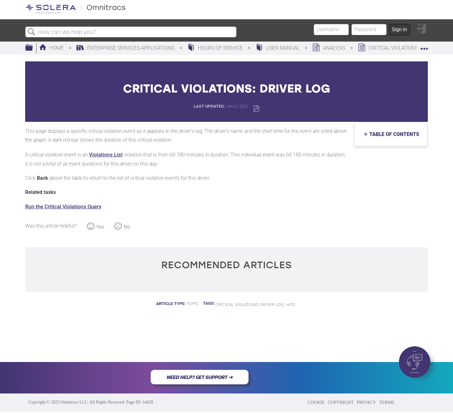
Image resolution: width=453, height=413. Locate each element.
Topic (193, 303)
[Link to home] (75, 12)
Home (52, 48)
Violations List (106, 154)
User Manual (278, 48)
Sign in (399, 29)
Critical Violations (389, 48)
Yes (100, 227)
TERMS (386, 402)
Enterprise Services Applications (126, 48)
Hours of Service (215, 48)
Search (31, 32)
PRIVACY (366, 402)
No (127, 227)
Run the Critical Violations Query (63, 206)
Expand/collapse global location (424, 46)
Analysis (329, 48)
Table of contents (392, 134)
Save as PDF (256, 108)
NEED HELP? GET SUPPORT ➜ (199, 377)
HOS (290, 304)
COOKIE (316, 402)
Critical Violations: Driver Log (249, 304)
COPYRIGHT (341, 402)
